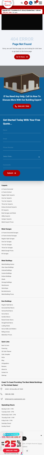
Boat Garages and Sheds (9, 213)
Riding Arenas (6, 332)
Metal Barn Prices (7, 335)
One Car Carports (7, 198)
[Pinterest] (27, 451)
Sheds (3, 279)
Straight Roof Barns (7, 323)
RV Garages (5, 253)
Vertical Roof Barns (7, 311)
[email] (22, 139)
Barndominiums (6, 291)
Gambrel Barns (6, 317)
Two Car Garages (7, 245)
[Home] (26, 3)
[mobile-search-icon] (21, 3)
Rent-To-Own (5, 345)
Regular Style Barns (7, 305)
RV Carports (5, 210)
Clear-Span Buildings (8, 267)
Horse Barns (5, 314)
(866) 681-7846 (7, 12)
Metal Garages (7, 229)
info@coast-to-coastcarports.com (15, 399)
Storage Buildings (7, 282)
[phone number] (22, 148)
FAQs (3, 357)
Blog (3, 360)
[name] (22, 131)
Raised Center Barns (7, 320)
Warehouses (5, 285)
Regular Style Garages (8, 239)
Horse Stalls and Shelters (9, 329)
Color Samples (6, 354)
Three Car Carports (7, 204)
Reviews (4, 366)
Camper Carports (7, 219)
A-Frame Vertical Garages (9, 236)
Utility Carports (6, 216)
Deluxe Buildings (6, 276)
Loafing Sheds (6, 326)
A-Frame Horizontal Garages (10, 233)
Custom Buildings (7, 273)
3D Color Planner (6, 351)
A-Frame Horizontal (7, 189)
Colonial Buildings (7, 270)
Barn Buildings (7, 301)
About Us (4, 369)
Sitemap (4, 375)
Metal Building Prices (8, 294)
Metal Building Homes (8, 264)
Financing (4, 348)
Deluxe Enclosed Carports (9, 207)
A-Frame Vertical (6, 192)
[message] (22, 165)
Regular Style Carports (8, 195)
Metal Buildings (7, 261)
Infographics (5, 363)
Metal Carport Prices (8, 222)
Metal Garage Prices (7, 251)
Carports (4, 185)
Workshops (5, 288)
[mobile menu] (40, 2)
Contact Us (5, 372)
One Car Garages (7, 242)
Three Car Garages (7, 248)
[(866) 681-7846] (31, 3)
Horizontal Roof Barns (8, 308)
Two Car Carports (7, 201)
